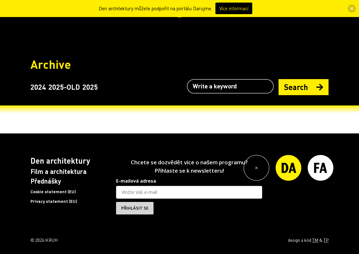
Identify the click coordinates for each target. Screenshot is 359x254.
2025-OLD (64, 86)
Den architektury (60, 161)
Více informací (233, 8)
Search (303, 87)
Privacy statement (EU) (53, 201)
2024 (38, 86)
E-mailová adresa (136, 181)
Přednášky (45, 181)
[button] (352, 9)
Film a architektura (58, 171)
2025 (90, 86)
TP (326, 240)
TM (315, 240)
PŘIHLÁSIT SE (134, 208)
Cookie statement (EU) (53, 191)
